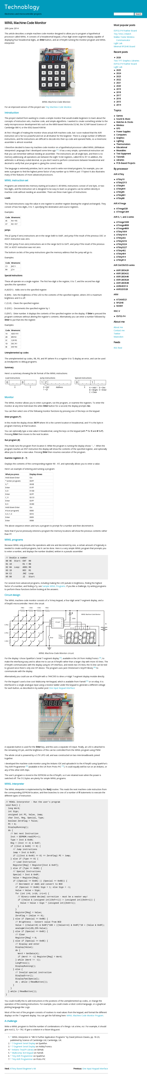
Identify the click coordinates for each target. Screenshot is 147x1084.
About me (118, 327)
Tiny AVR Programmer (22, 1056)
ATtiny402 (121, 250)
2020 (118, 86)
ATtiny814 (121, 260)
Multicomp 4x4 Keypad (22, 1052)
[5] (87, 681)
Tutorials (120, 156)
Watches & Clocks (124, 122)
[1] (57, 150)
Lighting (120, 141)
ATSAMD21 (121, 299)
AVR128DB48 (122, 283)
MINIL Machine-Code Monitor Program (85, 1015)
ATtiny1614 (121, 234)
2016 (118, 98)
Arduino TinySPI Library (23, 1049)
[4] (95, 667)
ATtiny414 (121, 256)
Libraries (120, 160)
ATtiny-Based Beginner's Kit (23, 1068)
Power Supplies (123, 131)
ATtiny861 (121, 195)
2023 (118, 76)
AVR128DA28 (122, 270)
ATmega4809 (122, 228)
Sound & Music (123, 119)
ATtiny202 (121, 237)
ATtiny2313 (121, 182)
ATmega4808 (122, 225)
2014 (118, 104)
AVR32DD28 (122, 289)
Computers (121, 134)
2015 (118, 101)
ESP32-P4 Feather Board (125, 30)
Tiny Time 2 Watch (122, 33)
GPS (118, 128)
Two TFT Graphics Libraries (126, 60)
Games (119, 115)
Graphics (120, 137)
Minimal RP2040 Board (124, 46)
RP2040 (119, 302)
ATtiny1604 (121, 231)
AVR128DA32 (122, 273)
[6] (27, 766)
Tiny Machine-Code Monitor (58, 107)
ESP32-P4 (120, 316)
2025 (118, 70)
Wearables (121, 150)
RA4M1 (119, 306)
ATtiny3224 (121, 244)
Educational (121, 147)
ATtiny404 (121, 253)
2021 (118, 82)
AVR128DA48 (122, 276)
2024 (118, 73)
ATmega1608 (122, 222)
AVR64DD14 (122, 286)
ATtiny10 (120, 179)
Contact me (119, 330)
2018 (118, 92)
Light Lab (118, 43)
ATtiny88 (120, 198)
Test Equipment (123, 153)
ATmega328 (122, 208)
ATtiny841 (121, 188)
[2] (60, 658)
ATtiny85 (120, 192)
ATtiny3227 (121, 247)
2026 (118, 57)
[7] (63, 766)
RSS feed (118, 347)
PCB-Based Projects (125, 163)
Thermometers (123, 144)
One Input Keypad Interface (62, 688)
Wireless (120, 125)
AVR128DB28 (122, 279)
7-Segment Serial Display (23, 1043)
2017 (118, 95)
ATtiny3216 (121, 241)
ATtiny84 (120, 185)
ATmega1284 (122, 211)
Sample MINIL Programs (53, 586)
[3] (100, 658)
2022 (118, 79)
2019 (118, 89)
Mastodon (118, 336)
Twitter (117, 333)
